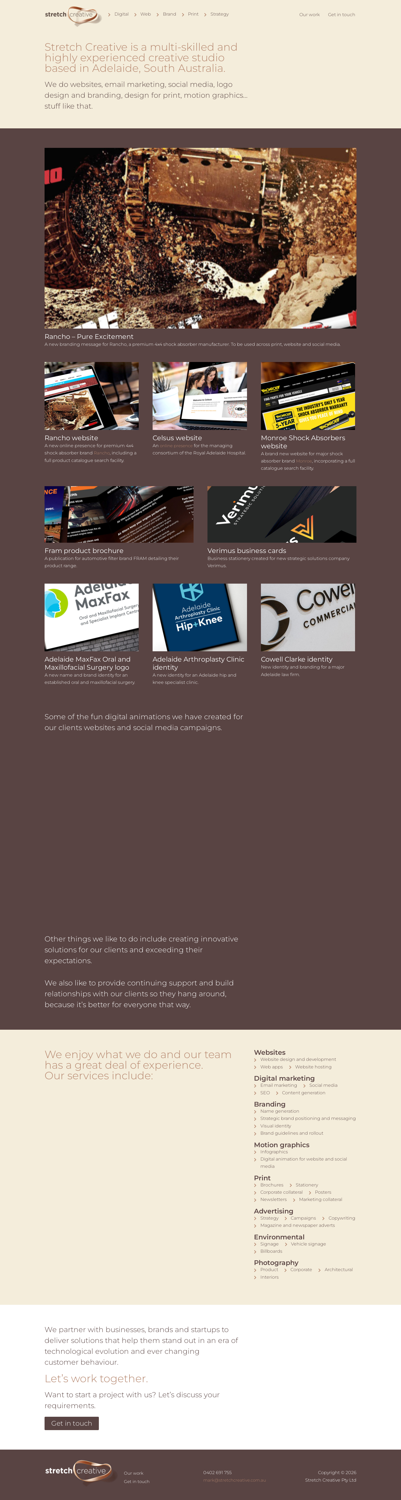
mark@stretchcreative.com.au (236, 1480)
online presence (178, 445)
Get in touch (341, 14)
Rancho (102, 453)
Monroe (304, 461)
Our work (309, 14)
